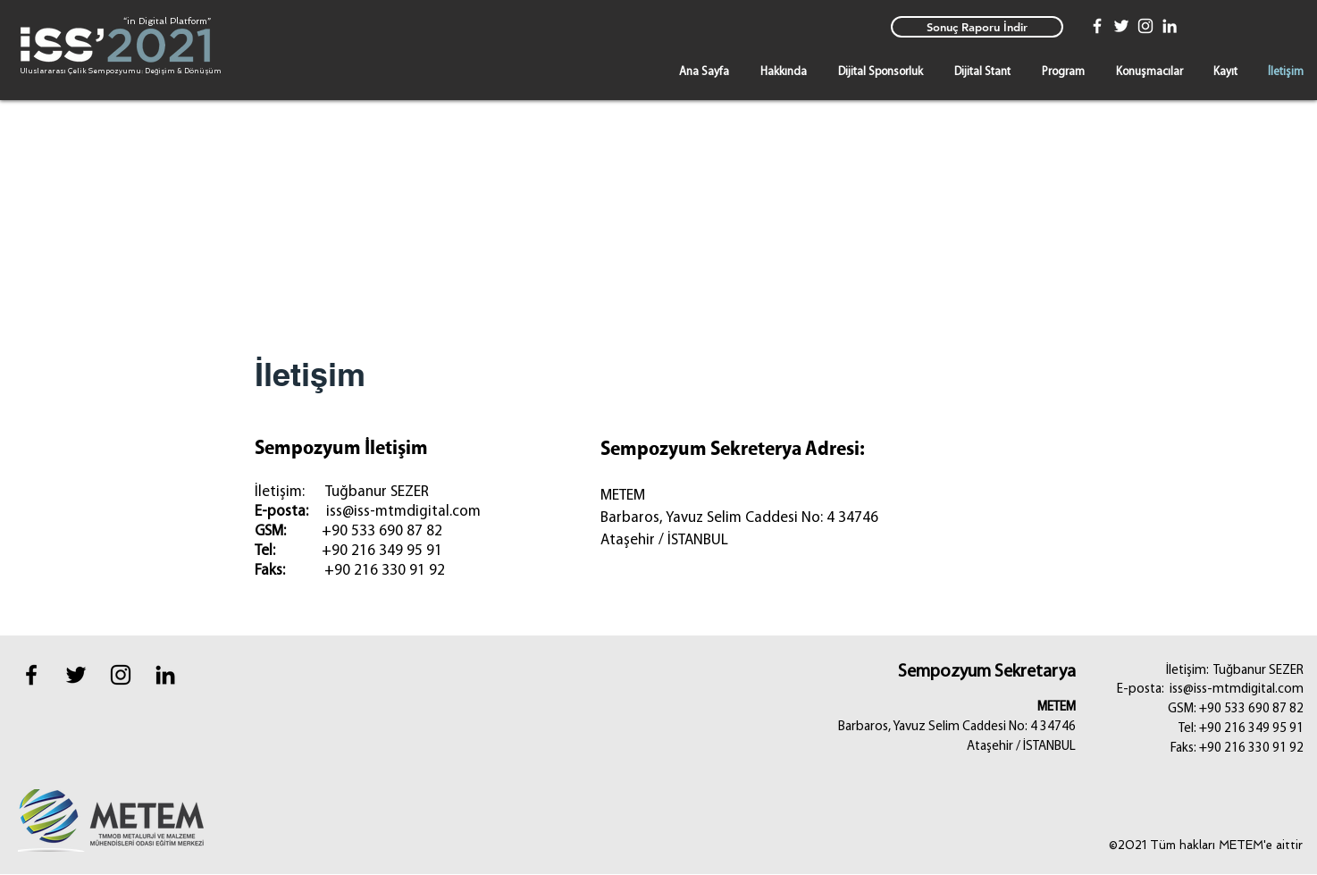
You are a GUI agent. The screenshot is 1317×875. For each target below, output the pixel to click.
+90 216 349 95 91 (382, 551)
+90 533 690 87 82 (382, 531)
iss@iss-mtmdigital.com (403, 511)
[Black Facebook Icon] (31, 674)
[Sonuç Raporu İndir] (977, 27)
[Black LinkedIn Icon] (165, 674)
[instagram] (120, 674)
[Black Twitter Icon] (76, 674)
